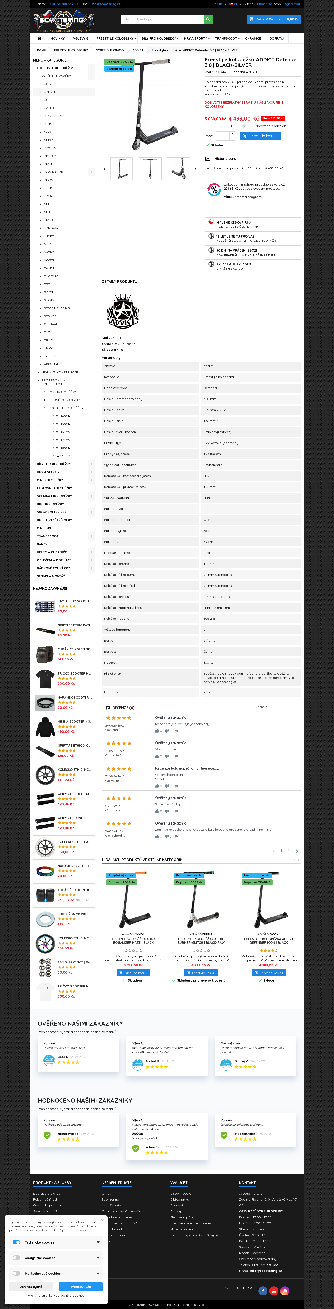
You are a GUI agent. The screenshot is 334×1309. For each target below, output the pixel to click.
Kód (208, 72)
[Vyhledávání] (167, 19)
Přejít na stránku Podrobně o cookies (56, 1295)
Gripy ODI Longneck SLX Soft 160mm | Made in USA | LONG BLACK (75, 818)
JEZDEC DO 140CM (56, 416)
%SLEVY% (80, 38)
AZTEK (49, 108)
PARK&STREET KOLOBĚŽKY (62, 408)
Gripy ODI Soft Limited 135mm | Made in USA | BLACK (75, 794)
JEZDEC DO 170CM (56, 440)
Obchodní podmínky (48, 1205)
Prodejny (109, 1241)
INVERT (49, 220)
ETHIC (48, 188)
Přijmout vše (81, 1287)
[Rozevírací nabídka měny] (220, 4)
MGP (47, 244)
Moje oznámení (182, 1229)
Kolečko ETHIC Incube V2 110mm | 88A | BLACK (75, 769)
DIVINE (49, 164)
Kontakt (247, 1182)
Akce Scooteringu (115, 1205)
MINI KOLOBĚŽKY (50, 480)
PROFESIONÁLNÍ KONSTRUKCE (53, 382)
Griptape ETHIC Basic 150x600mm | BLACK (75, 625)
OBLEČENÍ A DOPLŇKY (54, 560)
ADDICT (50, 92)
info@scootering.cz (105, 4)
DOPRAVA (276, 38)
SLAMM (49, 300)
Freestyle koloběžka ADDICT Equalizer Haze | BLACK (133, 941)
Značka (239, 72)
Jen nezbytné (31, 1287)
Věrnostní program (247, 197)
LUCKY (49, 236)
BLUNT (49, 124)
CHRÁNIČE (253, 38)
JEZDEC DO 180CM (56, 448)
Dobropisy (178, 1205)
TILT (47, 332)
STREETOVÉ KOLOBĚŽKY (61, 400)
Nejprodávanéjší (50, 588)
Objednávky (179, 1199)
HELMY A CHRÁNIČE (52, 552)
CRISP (48, 140)
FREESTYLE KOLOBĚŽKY (115, 38)
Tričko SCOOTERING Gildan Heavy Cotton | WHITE (75, 986)
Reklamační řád (45, 1199)
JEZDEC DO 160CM (56, 432)
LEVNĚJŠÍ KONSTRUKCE (60, 372)
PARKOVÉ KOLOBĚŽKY (59, 392)
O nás (106, 1193)
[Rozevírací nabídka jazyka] (235, 4)
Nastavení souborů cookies (191, 1223)
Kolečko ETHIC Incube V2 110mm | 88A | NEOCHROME (75, 938)
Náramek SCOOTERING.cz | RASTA (75, 866)
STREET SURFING (57, 308)
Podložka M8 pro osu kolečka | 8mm (75, 914)
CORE (48, 132)
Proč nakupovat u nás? (119, 1223)
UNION (49, 348)
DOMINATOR (53, 172)
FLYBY (48, 196)
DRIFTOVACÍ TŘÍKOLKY (54, 520)
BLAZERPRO (53, 116)
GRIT (47, 204)
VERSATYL (51, 364)
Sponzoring (110, 1199)
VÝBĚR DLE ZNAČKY (56, 76)
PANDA (49, 268)
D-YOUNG (51, 148)
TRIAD (48, 340)
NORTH (49, 260)
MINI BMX (44, 528)
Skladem (109, 350)
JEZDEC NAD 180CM (57, 456)
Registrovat (291, 4)
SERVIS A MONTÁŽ (51, 576)
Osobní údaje (180, 1193)
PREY (47, 284)
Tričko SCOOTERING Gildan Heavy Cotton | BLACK (75, 673)
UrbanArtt (51, 356)
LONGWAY (51, 228)
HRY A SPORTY (195, 38)
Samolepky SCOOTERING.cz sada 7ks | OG (75, 601)
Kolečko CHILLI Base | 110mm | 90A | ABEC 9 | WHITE (75, 842)
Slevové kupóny (182, 1217)
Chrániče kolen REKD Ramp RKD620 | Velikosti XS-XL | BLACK (75, 649)
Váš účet (179, 1182)
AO (46, 100)
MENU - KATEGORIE (50, 60)
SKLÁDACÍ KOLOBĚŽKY (54, 496)
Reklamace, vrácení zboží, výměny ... (197, 1235)
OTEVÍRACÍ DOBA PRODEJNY (261, 1211)
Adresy (175, 1211)
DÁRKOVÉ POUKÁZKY (53, 568)
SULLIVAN (51, 324)
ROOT (49, 292)
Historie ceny (225, 159)
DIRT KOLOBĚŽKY (50, 504)
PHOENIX (51, 276)
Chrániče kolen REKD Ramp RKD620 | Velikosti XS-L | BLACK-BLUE (75, 890)
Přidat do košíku (260, 136)
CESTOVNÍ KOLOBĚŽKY (54, 488)
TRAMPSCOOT (226, 38)
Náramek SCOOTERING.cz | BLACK (75, 697)
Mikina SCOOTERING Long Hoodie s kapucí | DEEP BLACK (75, 721)
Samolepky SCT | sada (75, 962)
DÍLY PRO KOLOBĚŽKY (159, 38)
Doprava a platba (46, 1193)
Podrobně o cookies (117, 1217)
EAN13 (106, 344)
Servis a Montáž (45, 1211)
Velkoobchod (112, 1229)
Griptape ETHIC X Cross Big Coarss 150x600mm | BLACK (75, 745)
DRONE (49, 180)
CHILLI (48, 212)
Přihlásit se (263, 4)
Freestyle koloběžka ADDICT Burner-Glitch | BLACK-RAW (201, 941)
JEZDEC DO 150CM (56, 424)
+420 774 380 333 (60, 4)
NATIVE (49, 252)
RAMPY (42, 544)
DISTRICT (51, 156)
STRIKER (50, 316)
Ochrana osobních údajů (121, 1211)
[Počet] (223, 136)
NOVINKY (58, 38)
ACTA (48, 84)
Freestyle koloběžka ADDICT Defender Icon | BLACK (269, 941)
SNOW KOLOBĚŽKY (51, 512)
